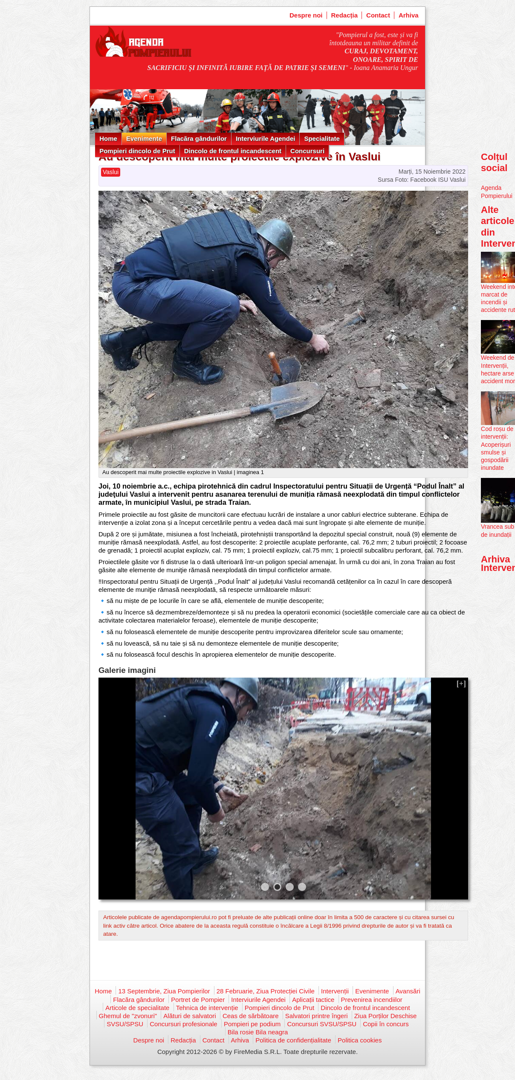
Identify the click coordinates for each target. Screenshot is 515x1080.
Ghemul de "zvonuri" (128, 1015)
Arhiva (409, 15)
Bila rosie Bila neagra (258, 1032)
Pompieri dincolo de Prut (137, 150)
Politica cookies (360, 1040)
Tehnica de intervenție (207, 1007)
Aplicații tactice (313, 999)
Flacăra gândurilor (199, 138)
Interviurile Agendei (265, 138)
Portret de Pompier (198, 999)
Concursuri (307, 150)
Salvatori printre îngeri (316, 1015)
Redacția (344, 15)
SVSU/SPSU (125, 1024)
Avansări (408, 991)
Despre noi (306, 15)
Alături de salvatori (189, 1015)
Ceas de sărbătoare (251, 1015)
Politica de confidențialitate (293, 1040)
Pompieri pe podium (252, 1024)
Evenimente (144, 138)
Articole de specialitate (137, 1007)
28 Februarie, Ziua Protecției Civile (266, 991)
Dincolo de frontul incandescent (232, 150)
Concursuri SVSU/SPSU (321, 1024)
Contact (378, 15)
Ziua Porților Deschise (385, 1015)
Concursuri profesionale (183, 1024)
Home (108, 138)
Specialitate (321, 138)
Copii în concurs (386, 1024)
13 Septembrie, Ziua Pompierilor (164, 991)
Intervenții (335, 991)
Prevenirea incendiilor (371, 999)
